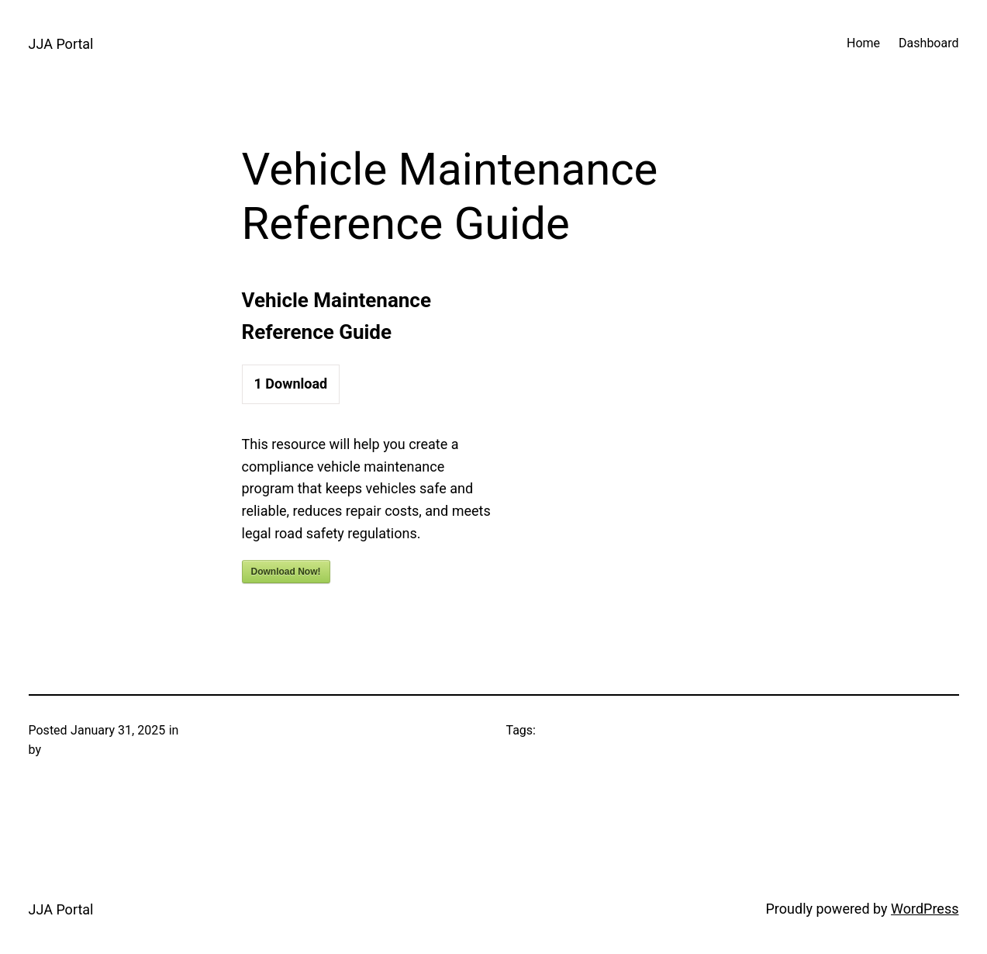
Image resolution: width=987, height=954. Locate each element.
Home (863, 43)
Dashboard (928, 43)
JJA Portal (61, 44)
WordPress (924, 908)
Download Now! (286, 571)
